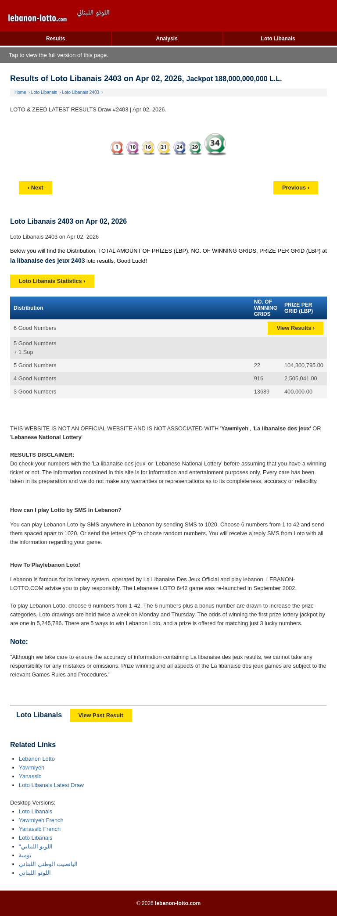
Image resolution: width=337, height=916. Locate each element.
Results (55, 39)
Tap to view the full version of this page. (58, 55)
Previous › (295, 187)
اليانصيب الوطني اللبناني (48, 864)
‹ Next (35, 187)
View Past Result (101, 715)
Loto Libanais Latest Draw (51, 785)
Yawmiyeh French (41, 820)
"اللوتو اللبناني (36, 846)
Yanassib (30, 776)
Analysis (166, 39)
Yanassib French (40, 829)
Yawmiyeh (31, 767)
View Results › (295, 328)
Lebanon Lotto (37, 758)
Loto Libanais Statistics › (52, 281)
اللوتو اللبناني (35, 872)
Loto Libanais (278, 39)
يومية (25, 855)
